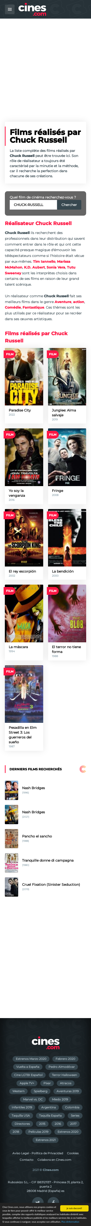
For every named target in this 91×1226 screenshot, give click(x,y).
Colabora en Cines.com (54, 1160)
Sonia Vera (56, 267)
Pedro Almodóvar (62, 1067)
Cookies (73, 1153)
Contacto (26, 1160)
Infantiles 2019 (22, 1107)
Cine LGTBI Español (28, 1075)
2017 (73, 1124)
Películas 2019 (38, 1132)
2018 (16, 1132)
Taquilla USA (21, 1115)
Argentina (48, 1107)
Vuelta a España (27, 1067)
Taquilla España (50, 1115)
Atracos (65, 1083)
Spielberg (40, 1091)
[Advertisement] (45, 66)
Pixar (47, 1083)
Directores (22, 1124)
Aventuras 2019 (68, 1091)
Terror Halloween (64, 1075)
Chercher (69, 205)
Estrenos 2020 (68, 1132)
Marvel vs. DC (33, 1099)
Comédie (13, 307)
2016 (58, 1124)
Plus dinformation (70, 1222)
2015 (42, 1124)
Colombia (72, 1107)
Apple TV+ (27, 1083)
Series (75, 1115)
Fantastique (33, 307)
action (78, 302)
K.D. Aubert (34, 267)
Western (18, 1091)
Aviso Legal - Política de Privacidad (37, 1153)
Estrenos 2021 (46, 1140)
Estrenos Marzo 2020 (31, 1059)
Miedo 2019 (60, 1099)
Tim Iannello (44, 261)
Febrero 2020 (65, 1059)
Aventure (63, 302)
